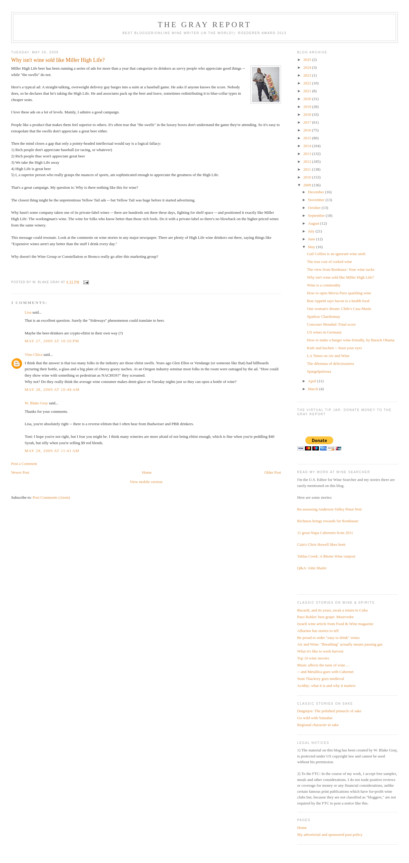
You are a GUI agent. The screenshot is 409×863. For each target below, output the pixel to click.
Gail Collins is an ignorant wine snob (336, 253)
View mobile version (146, 481)
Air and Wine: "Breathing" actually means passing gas (339, 644)
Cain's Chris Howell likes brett (321, 544)
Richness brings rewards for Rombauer (328, 521)
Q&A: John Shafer (312, 568)
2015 (307, 138)
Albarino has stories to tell (318, 630)
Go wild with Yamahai (315, 718)
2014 (307, 146)
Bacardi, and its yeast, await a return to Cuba (332, 610)
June (312, 239)
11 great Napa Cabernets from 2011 (325, 532)
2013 (307, 153)
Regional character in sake (318, 724)
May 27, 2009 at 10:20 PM (52, 341)
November (317, 200)
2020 (307, 98)
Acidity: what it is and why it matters (326, 685)
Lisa (28, 312)
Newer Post (20, 472)
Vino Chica (34, 354)
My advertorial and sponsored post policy (329, 834)
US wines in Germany (324, 332)
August (314, 223)
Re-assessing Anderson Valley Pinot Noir (329, 509)
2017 (307, 122)
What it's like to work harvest (320, 651)
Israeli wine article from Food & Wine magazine (335, 623)
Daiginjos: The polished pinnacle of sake (329, 711)
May (312, 247)
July (312, 231)
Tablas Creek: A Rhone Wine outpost (326, 556)
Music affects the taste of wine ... (323, 665)
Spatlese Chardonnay (323, 316)
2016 (307, 130)
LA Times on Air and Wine (328, 355)
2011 (307, 169)
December (316, 192)
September (317, 215)
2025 (307, 59)
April (312, 381)
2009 (307, 185)
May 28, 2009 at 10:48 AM (52, 389)
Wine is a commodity (323, 285)
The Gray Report (204, 24)
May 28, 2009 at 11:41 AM (52, 450)
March (313, 389)
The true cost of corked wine (329, 261)
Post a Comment (24, 463)
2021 (307, 91)
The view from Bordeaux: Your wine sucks (341, 269)
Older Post (272, 472)
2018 (307, 114)
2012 (307, 161)
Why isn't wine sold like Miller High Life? (340, 277)
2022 (307, 83)
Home (147, 472)
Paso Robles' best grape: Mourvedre (325, 617)
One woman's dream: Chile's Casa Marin (339, 308)
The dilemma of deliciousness (330, 363)
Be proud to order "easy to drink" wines (328, 637)
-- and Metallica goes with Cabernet (325, 671)
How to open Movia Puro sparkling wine (339, 293)
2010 (307, 177)
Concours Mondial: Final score (331, 324)
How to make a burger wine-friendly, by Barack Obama (351, 340)
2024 (307, 67)
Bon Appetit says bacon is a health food (338, 301)
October (315, 207)
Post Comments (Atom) (51, 497)
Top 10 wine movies (313, 658)
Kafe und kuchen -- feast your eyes (334, 348)
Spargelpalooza (319, 371)
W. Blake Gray (36, 403)
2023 (307, 75)
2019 (307, 106)
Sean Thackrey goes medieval (320, 678)
